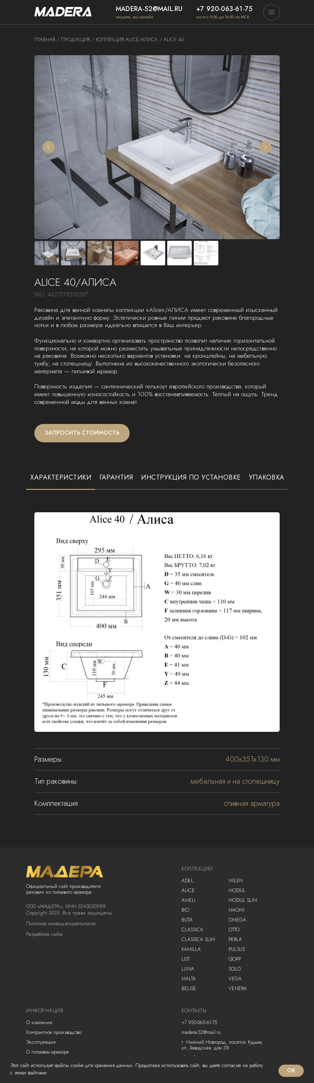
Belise (189, 988)
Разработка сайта (44, 934)
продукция (75, 39)
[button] (271, 12)
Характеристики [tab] (60, 477)
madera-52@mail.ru (149, 8)
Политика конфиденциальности (61, 923)
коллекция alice (117, 39)
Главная (44, 39)
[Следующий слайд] (265, 147)
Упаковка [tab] (267, 477)
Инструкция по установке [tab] (191, 477)
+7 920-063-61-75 (199, 1022)
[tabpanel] (157, 655)
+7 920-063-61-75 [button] (224, 8)
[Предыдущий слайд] (49, 147)
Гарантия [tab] (116, 477)
